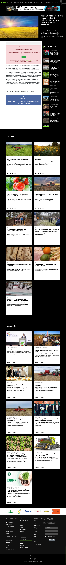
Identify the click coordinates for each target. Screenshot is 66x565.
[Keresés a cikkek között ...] (61, 1)
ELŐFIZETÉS (56, 2)
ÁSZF (35, 539)
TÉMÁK (21, 2)
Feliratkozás (51, 539)
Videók (35, 536)
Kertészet (8, 529)
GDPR (35, 541)
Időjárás (22, 531)
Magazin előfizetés (24, 547)
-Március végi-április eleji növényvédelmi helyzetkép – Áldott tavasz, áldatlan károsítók (23, 100)
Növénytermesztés (10, 526)
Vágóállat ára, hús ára (11, 549)
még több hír (46, 125)
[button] (8, 2)
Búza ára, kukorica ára (11, 544)
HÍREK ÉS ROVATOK (15, 2)
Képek (35, 534)
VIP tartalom (22, 545)
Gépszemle (22, 523)
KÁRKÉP (21, 527)
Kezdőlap (9, 43)
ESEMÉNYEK (42, 2)
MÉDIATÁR (36, 2)
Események (36, 538)
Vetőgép (35, 523)
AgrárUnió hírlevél (51, 536)
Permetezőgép (37, 525)
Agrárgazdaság (9, 522)
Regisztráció (22, 541)
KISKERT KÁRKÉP (23, 529)
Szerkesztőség (37, 547)
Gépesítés (8, 533)
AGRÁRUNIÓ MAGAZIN (28, 2)
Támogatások (9, 524)
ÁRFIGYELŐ (22, 525)
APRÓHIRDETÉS (49, 2)
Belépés (23, 57)
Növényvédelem (9, 528)
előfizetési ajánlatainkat (30, 60)
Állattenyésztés (9, 531)
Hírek (13, 43)
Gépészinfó (22, 533)
